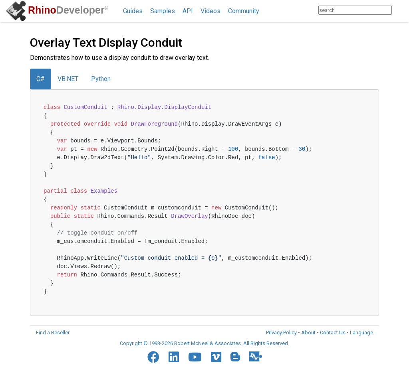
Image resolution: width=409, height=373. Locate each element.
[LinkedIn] (174, 357)
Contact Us (332, 333)
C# (40, 79)
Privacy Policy (281, 333)
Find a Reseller (52, 333)
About (308, 333)
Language (361, 333)
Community (243, 11)
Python (101, 79)
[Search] (399, 10)
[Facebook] (153, 357)
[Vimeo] (216, 357)
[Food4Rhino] (255, 356)
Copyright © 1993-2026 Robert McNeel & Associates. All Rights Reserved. (204, 343)
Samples (162, 11)
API (188, 11)
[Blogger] (235, 356)
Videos (210, 11)
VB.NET (68, 79)
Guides (133, 11)
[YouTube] (195, 357)
